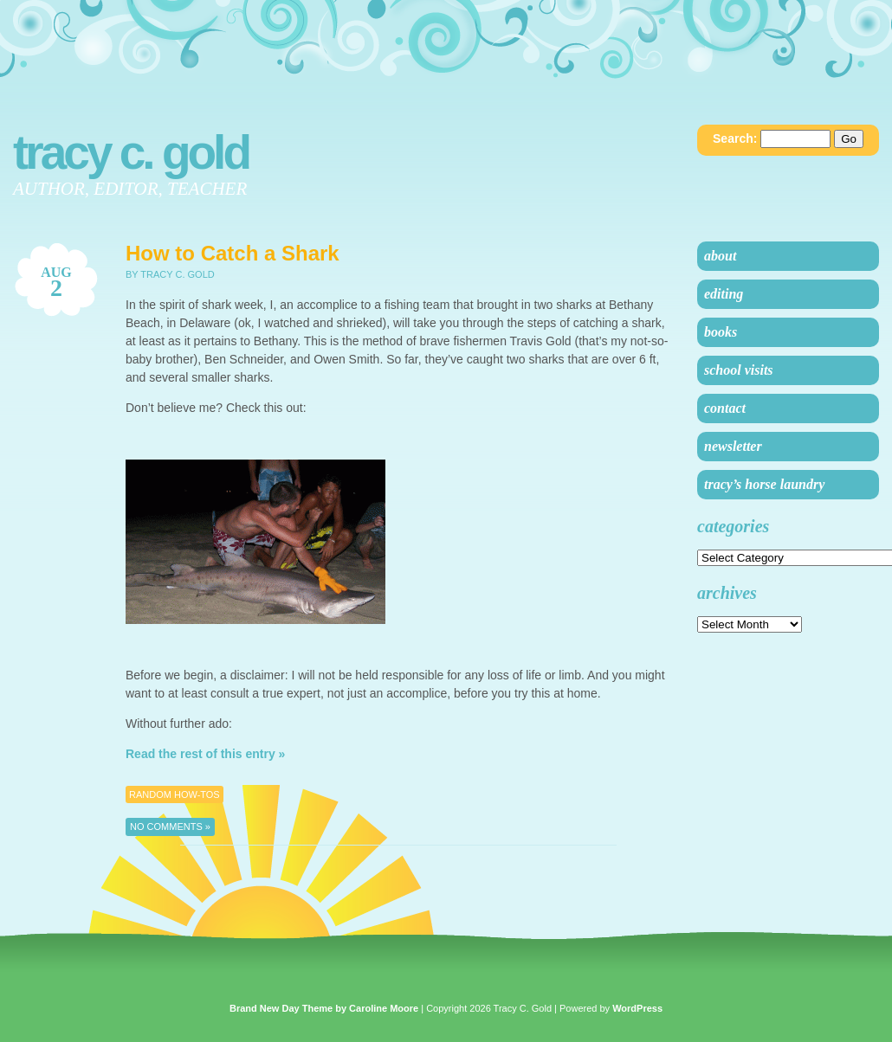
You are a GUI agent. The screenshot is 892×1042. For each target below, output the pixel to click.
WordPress (637, 1008)
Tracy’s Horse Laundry (764, 484)
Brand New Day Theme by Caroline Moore (323, 1008)
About (720, 255)
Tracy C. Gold (131, 152)
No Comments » (170, 826)
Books (720, 332)
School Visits (738, 370)
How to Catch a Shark (232, 253)
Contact (725, 408)
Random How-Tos (174, 794)
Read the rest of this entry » (205, 754)
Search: (735, 138)
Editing (723, 293)
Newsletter (733, 446)
